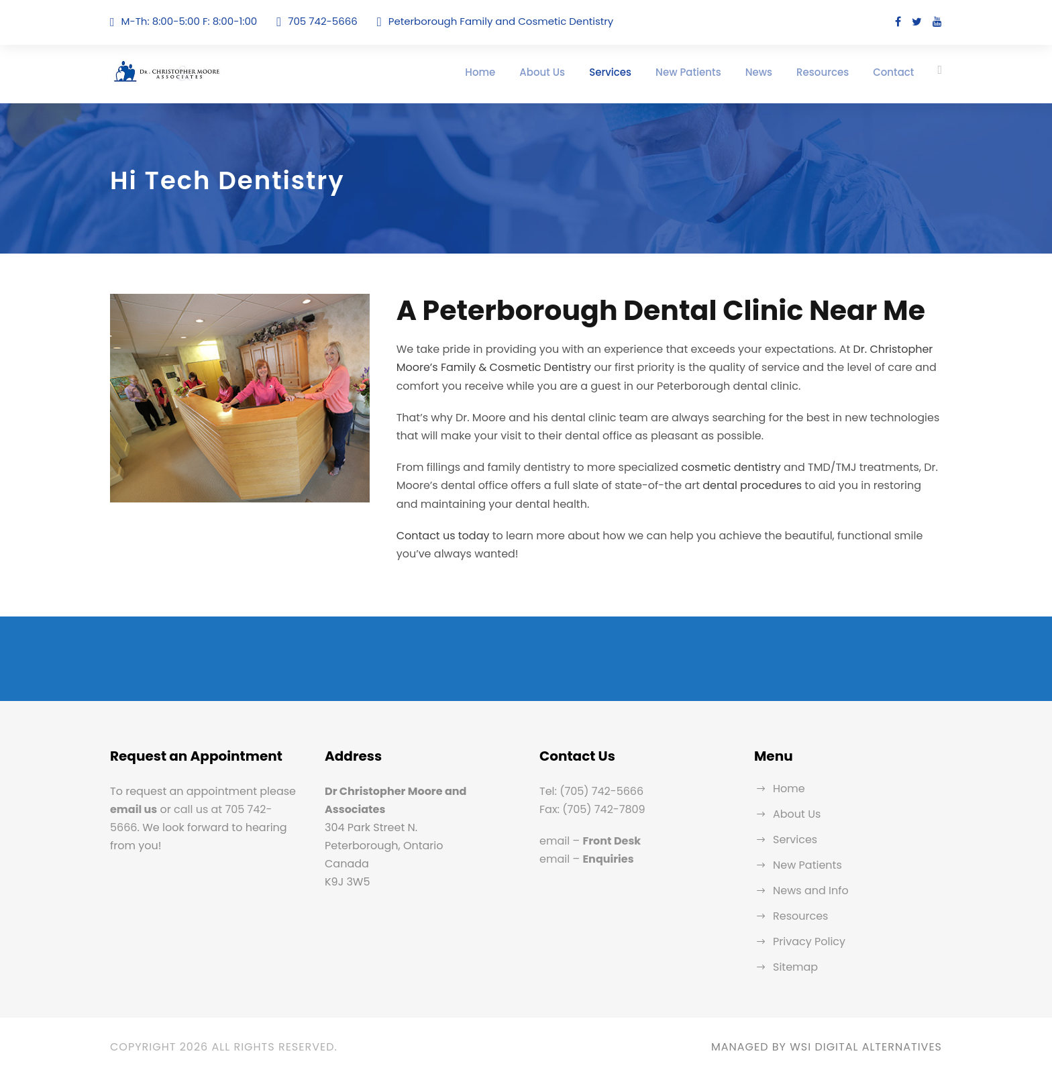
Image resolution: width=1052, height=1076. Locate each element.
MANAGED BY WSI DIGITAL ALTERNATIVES (826, 1047)
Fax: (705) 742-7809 (592, 809)
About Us (542, 72)
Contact (893, 72)
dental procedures (752, 485)
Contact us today (443, 535)
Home (480, 72)
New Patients (688, 72)
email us (133, 809)
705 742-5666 (323, 21)
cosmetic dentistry (730, 467)
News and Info (811, 890)
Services (610, 72)
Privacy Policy (809, 941)
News (758, 72)
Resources (822, 72)
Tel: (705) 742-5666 (591, 791)
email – (590, 841)
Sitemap (795, 967)
